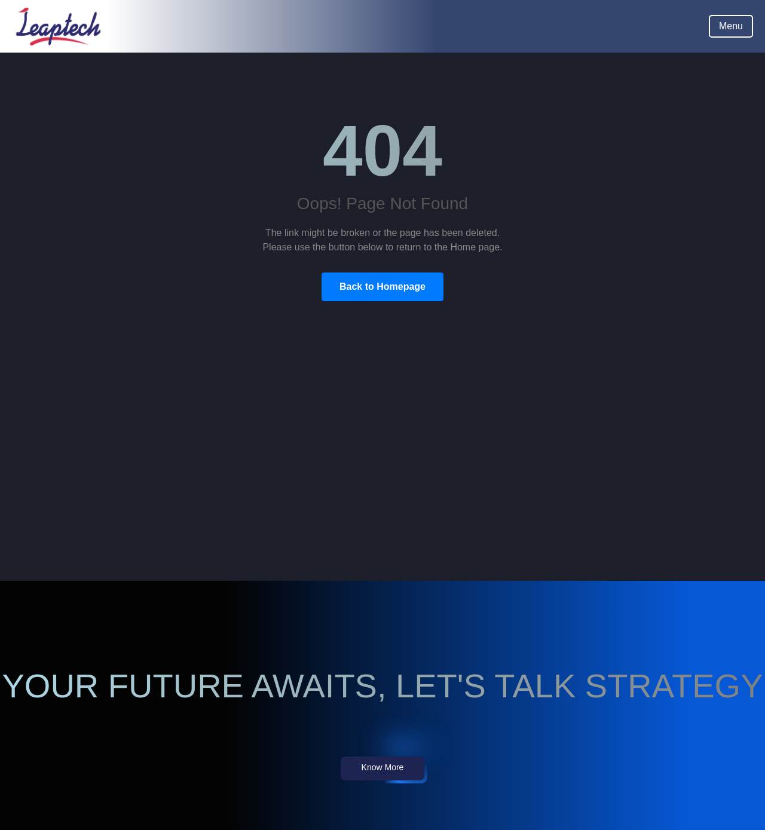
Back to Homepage (382, 286)
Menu (731, 26)
